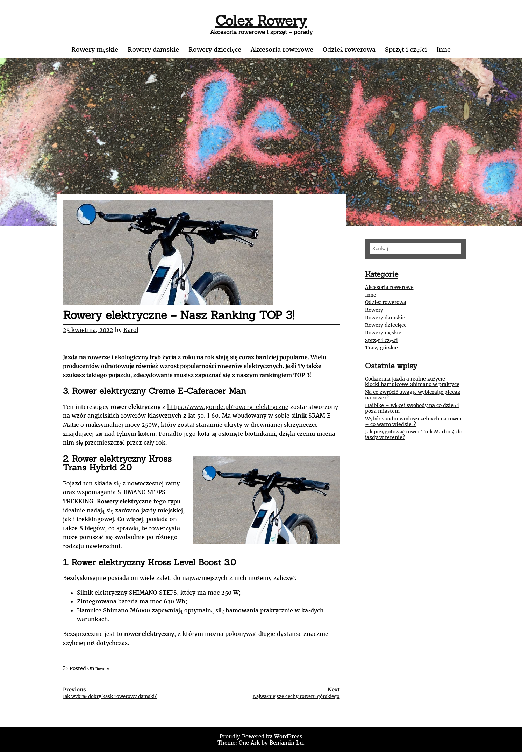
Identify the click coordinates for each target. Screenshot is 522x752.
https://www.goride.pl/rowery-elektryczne (227, 406)
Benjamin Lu (286, 742)
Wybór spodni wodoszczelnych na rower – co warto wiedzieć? (413, 421)
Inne (443, 49)
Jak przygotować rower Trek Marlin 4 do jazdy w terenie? (413, 434)
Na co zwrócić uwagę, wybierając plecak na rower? (412, 395)
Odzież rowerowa (349, 49)
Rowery (102, 669)
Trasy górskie (381, 348)
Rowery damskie (153, 49)
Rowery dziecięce (214, 49)
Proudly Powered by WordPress (261, 736)
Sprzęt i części (406, 49)
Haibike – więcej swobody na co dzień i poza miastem (412, 408)
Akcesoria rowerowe (282, 49)
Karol (130, 329)
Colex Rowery (261, 20)
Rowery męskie (94, 49)
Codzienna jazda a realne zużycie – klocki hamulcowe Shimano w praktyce (412, 382)
